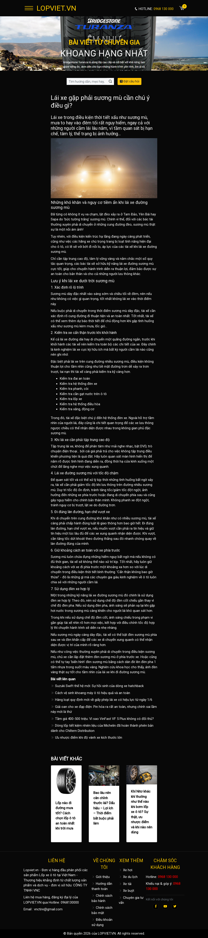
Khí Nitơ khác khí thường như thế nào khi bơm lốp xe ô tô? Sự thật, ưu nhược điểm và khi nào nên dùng (141, 811)
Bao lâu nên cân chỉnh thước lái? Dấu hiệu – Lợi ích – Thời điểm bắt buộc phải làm (104, 808)
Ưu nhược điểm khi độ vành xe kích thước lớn (86, 737)
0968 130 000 (168, 877)
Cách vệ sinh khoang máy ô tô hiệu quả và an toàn (90, 693)
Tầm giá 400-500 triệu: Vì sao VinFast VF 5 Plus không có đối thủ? (102, 719)
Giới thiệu (101, 877)
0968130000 (70, 902)
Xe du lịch (128, 877)
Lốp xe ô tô (47, 875)
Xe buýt (126, 891)
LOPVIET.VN (56, 8)
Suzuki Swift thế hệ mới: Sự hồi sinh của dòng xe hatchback (97, 686)
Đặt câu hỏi (129, 81)
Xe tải (125, 884)
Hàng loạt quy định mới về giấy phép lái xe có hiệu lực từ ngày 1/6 (101, 700)
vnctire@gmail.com (48, 909)
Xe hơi (125, 870)
